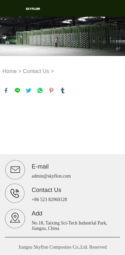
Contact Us (36, 71)
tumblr (62, 90)
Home (10, 71)
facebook (6, 90)
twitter (28, 90)
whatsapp (40, 90)
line (17, 90)
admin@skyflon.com (51, 176)
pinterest (51, 90)
